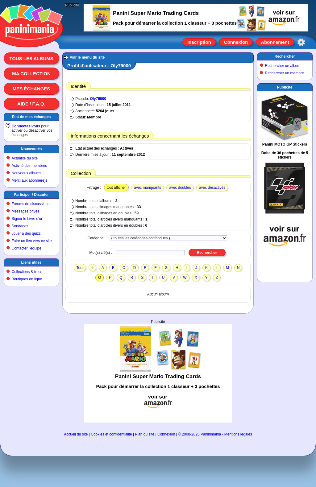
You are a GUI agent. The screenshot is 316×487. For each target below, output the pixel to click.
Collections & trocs (27, 272)
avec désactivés (212, 187)
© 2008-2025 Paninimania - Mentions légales (215, 434)
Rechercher (284, 56)
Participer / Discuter (31, 194)
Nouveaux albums (26, 173)
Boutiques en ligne (27, 279)
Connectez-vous (26, 126)
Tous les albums (31, 58)
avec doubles (180, 187)
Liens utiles (31, 262)
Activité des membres (29, 165)
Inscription (199, 42)
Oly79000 (98, 99)
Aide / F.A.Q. (31, 103)
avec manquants (147, 187)
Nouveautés (31, 149)
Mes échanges (31, 88)
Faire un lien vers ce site (32, 241)
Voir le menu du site (87, 57)
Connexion (236, 42)
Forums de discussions (31, 204)
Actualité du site (25, 158)
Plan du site (145, 434)
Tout (80, 268)
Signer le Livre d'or (27, 219)
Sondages (20, 226)
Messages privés (26, 211)
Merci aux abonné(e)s (30, 180)
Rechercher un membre (284, 73)
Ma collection (31, 73)
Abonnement (275, 42)
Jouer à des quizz (26, 233)
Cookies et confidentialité (111, 434)
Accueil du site (76, 434)
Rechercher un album (283, 66)
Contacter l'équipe (26, 248)
